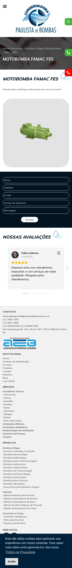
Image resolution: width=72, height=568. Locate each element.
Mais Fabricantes (13, 420)
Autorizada (10, 394)
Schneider (9, 411)
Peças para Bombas (15, 523)
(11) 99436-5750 (29, 326)
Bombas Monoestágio (16, 454)
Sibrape (8, 414)
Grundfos (8, 401)
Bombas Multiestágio (15, 457)
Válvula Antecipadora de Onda (19, 508)
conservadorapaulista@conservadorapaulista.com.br (26, 316)
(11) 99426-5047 (11, 326)
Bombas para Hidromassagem (20, 461)
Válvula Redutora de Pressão (19, 495)
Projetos (7, 437)
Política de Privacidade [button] (20, 552)
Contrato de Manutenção (16, 361)
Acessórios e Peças (13, 513)
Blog (5, 377)
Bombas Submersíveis (16, 467)
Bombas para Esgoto (15, 477)
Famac (7, 397)
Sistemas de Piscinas (14, 433)
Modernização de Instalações (18, 430)
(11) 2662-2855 (10, 322)
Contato (7, 371)
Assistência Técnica (13, 391)
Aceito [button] (12, 561)
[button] (67, 269)
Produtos (17, 48)
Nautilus (8, 404)
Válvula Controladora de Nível (19, 501)
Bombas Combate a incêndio (19, 451)
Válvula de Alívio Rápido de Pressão (22, 505)
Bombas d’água (11, 448)
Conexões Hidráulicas (15, 516)
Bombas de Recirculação (17, 474)
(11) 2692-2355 (10, 319)
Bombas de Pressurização (18, 470)
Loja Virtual (9, 381)
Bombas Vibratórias (14, 483)
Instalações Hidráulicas (15, 427)
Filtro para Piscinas (14, 519)
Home (6, 48)
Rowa (7, 407)
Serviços (7, 364)
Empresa (7, 374)
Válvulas (7, 492)
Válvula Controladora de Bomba (20, 498)
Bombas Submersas (15, 464)
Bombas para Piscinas (16, 480)
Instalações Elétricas (13, 424)
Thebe (6, 417)
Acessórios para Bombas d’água (21, 487)
